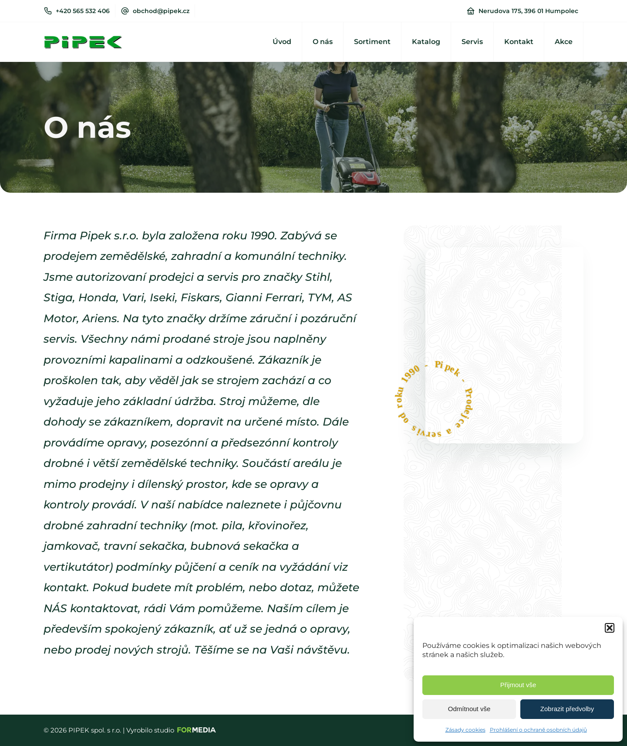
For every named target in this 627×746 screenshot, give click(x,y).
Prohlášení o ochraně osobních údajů (538, 729)
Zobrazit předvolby (567, 708)
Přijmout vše (518, 684)
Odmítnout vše (469, 708)
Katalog (426, 41)
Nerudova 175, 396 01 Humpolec (528, 11)
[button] (609, 627)
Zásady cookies (465, 729)
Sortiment (372, 41)
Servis (472, 41)
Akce (564, 41)
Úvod (282, 41)
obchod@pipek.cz (161, 11)
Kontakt (518, 41)
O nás (323, 41)
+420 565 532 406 (83, 11)
